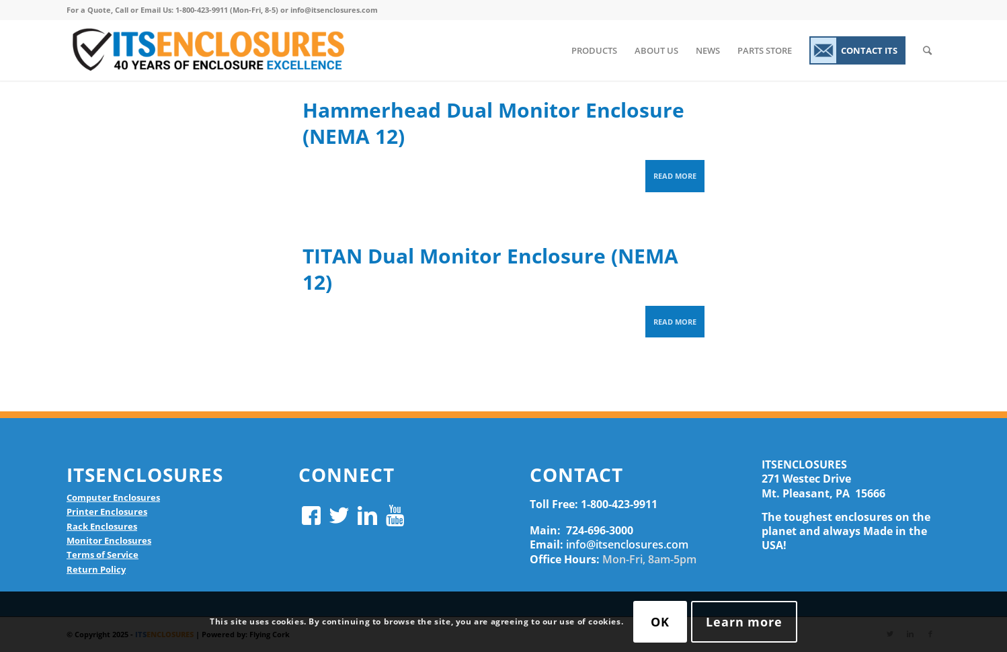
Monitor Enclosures (109, 540)
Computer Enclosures (113, 497)
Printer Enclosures (107, 511)
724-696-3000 (599, 530)
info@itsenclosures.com (627, 544)
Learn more (744, 622)
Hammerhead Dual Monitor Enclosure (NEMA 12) (493, 123)
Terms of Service (102, 554)
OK (660, 622)
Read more (674, 176)
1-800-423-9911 (619, 504)
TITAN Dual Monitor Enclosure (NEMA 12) (490, 269)
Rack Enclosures (102, 526)
